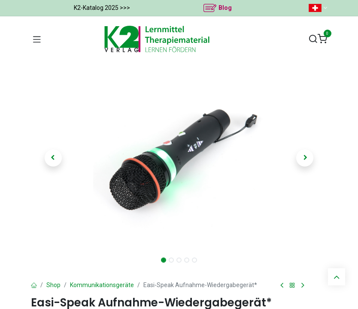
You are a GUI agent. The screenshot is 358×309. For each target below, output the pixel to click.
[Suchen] (313, 39)
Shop (53, 285)
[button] (53, 158)
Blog (225, 7)
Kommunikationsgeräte (102, 285)
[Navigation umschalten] (37, 39)
